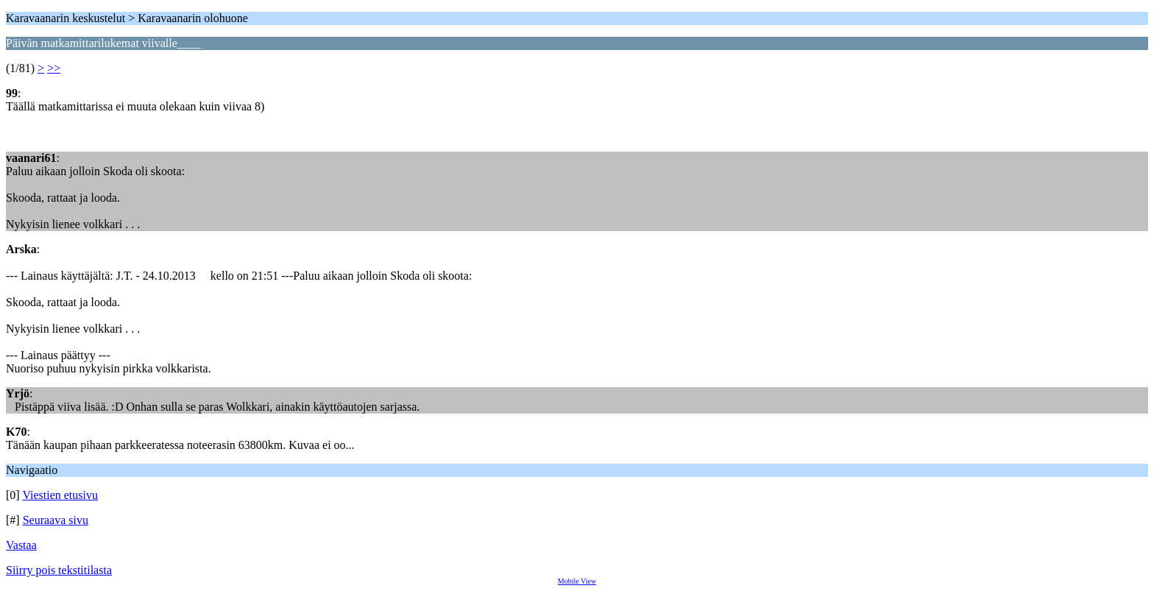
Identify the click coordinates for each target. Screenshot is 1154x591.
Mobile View (577, 581)
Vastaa (21, 545)
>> (53, 68)
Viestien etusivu (60, 495)
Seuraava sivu (55, 520)
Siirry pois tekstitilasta (59, 570)
